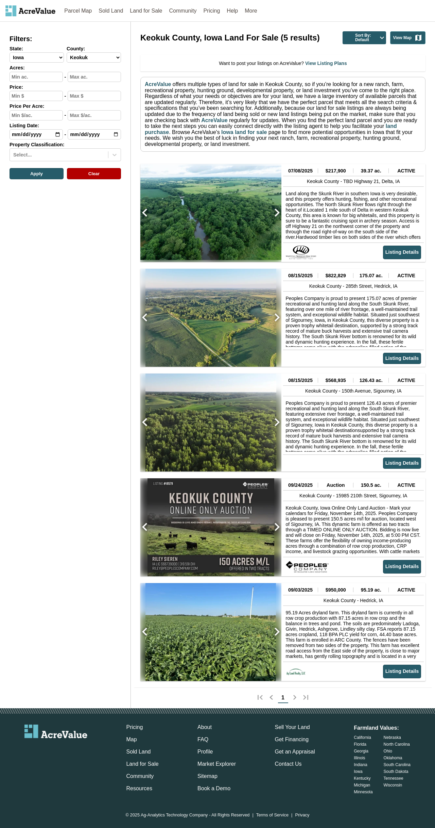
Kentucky (362, 778)
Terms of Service (272, 815)
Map (131, 739)
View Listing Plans (325, 63)
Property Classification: (37, 144)
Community (183, 11)
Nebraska (392, 737)
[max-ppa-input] (94, 115)
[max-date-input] (94, 134)
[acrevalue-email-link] (28, 750)
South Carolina (397, 764)
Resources (139, 788)
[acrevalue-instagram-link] (69, 749)
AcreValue (158, 84)
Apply (36, 173)
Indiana (360, 764)
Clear (94, 173)
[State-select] (37, 57)
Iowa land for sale (243, 132)
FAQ (202, 739)
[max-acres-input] (94, 77)
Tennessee (393, 778)
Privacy (302, 815)
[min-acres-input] (36, 77)
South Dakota (396, 771)
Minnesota (363, 792)
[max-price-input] (94, 96)
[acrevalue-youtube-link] (83, 750)
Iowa (358, 771)
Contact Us (288, 764)
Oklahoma (393, 758)
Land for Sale (146, 11)
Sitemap (207, 776)
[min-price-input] (36, 96)
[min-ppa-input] (36, 115)
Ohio (388, 751)
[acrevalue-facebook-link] (42, 749)
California (362, 737)
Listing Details (402, 252)
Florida (360, 744)
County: (76, 48)
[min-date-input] (36, 134)
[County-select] (94, 57)
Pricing (211, 11)
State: (16, 48)
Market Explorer (216, 764)
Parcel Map (78, 11)
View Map (407, 38)
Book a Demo (213, 788)
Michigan (362, 785)
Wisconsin (393, 785)
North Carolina (397, 744)
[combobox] (14, 155)
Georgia (361, 751)
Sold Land (111, 11)
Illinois (359, 758)
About (204, 727)
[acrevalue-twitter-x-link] (56, 749)
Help (232, 11)
